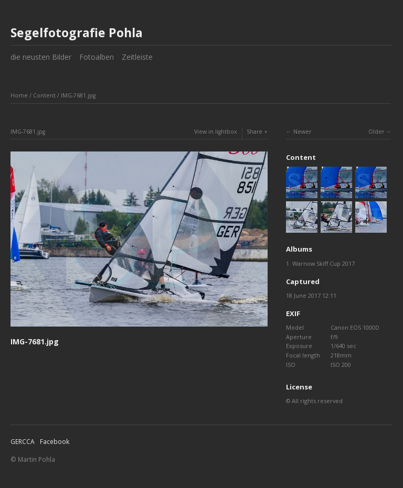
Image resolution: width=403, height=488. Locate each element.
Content (44, 95)
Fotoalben (96, 57)
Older (376, 131)
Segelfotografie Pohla (76, 32)
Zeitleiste (137, 57)
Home (19, 95)
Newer (302, 131)
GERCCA (22, 441)
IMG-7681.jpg (78, 95)
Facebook (54, 441)
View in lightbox (215, 131)
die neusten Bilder (40, 57)
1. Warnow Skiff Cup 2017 (320, 263)
